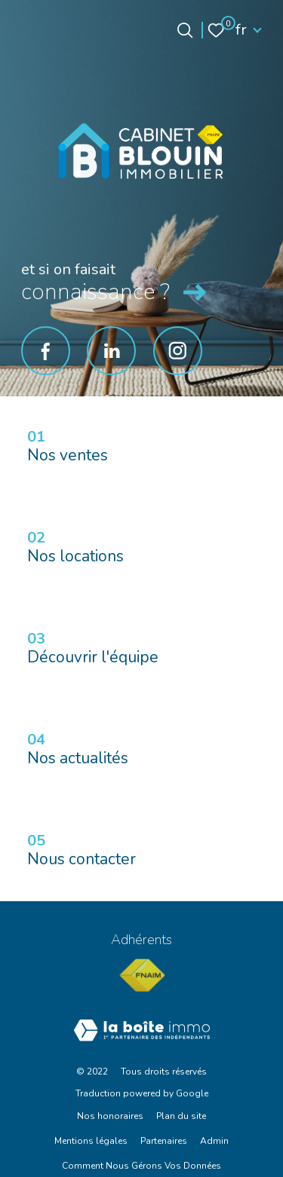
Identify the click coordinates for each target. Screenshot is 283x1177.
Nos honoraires (110, 1116)
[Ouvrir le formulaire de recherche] (185, 30)
